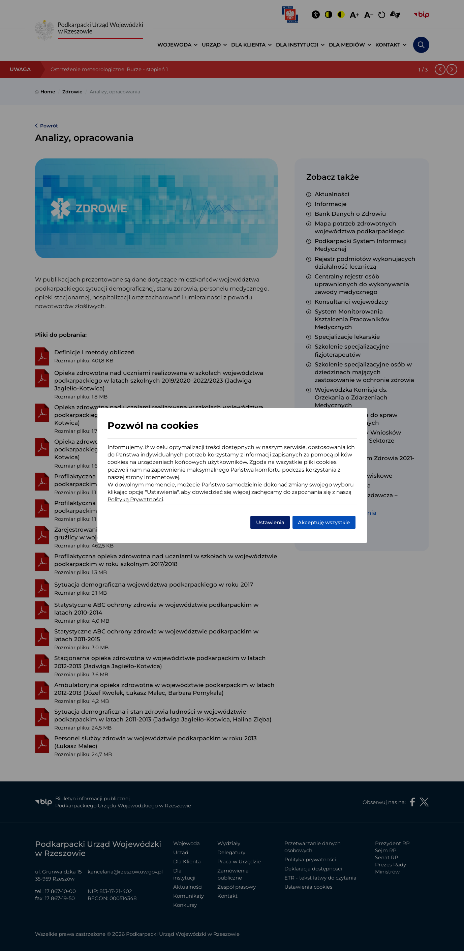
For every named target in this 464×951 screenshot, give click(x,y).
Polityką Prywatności (135, 499)
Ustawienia (270, 522)
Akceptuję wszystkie (324, 522)
